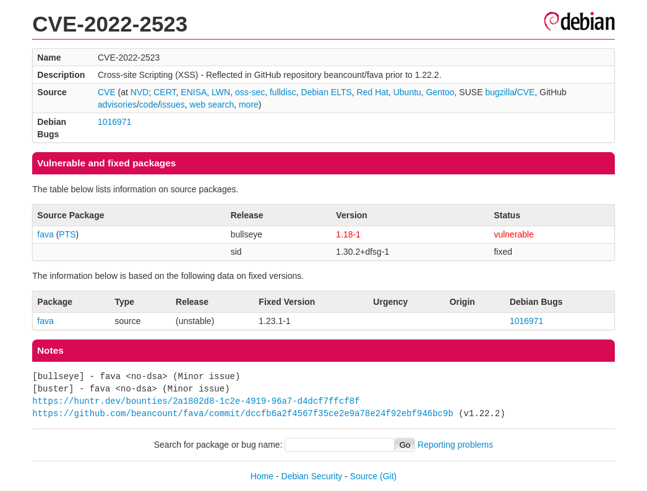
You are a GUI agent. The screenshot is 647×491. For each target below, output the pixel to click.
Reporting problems (455, 445)
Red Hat (372, 92)
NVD (140, 92)
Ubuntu (407, 92)
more (249, 104)
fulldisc (283, 92)
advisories (117, 104)
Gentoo (440, 92)
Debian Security (312, 476)
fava (45, 234)
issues (172, 104)
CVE (107, 92)
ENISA (194, 92)
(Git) (388, 476)
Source (363, 476)
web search (212, 104)
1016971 (115, 122)
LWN (221, 92)
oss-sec (250, 92)
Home (262, 476)
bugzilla (499, 92)
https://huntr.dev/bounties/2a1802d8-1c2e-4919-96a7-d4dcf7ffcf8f (195, 401)
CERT (164, 92)
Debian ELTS (326, 92)
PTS (67, 234)
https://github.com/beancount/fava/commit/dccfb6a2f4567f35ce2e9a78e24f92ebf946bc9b (242, 413)
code (148, 104)
